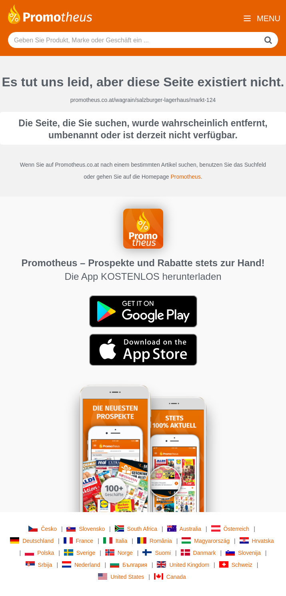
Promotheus (185, 176)
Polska (39, 552)
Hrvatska (257, 540)
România (154, 540)
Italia (115, 540)
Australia (184, 528)
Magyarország (206, 540)
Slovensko (85, 528)
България (128, 564)
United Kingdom (183, 564)
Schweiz (235, 564)
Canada (170, 576)
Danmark (198, 552)
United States (121, 576)
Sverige (79, 552)
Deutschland (32, 540)
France (79, 540)
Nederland (81, 564)
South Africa (136, 528)
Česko (42, 528)
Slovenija (243, 552)
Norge (119, 552)
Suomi (156, 552)
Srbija (39, 564)
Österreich (230, 528)
